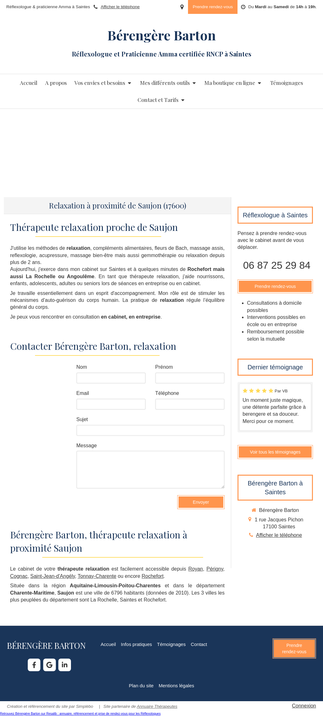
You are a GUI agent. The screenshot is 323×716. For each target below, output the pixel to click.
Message (86, 445)
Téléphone (167, 393)
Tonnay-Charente (97, 576)
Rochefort (152, 576)
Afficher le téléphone (120, 6)
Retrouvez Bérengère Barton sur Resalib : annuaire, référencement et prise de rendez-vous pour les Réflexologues (80, 713)
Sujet (82, 419)
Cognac (18, 576)
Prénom (164, 367)
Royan (195, 569)
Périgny (215, 569)
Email (82, 393)
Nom (81, 367)
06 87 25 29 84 (277, 265)
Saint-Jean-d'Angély (52, 576)
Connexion (304, 705)
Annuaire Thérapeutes (157, 706)
